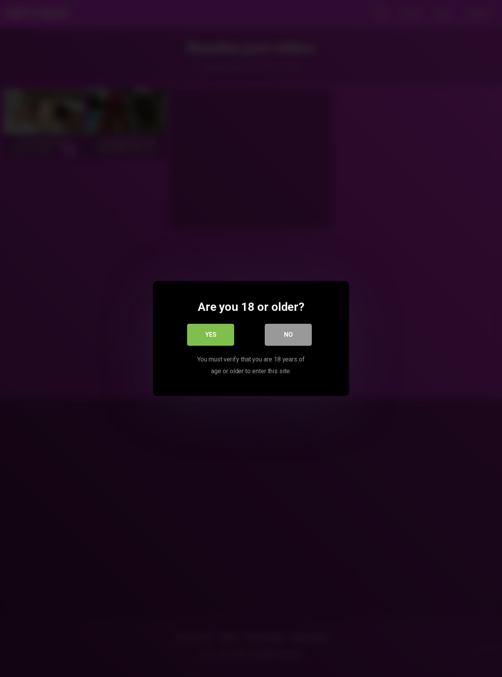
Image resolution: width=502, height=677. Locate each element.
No (288, 334)
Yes (210, 334)
